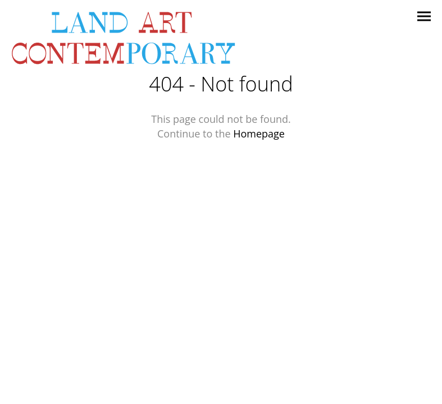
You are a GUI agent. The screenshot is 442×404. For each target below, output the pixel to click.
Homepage (259, 133)
